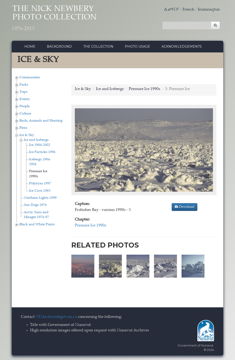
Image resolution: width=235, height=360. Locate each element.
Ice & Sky (27, 135)
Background (59, 46)
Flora (23, 128)
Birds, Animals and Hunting (41, 121)
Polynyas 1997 (40, 183)
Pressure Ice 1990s (144, 89)
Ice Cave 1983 (39, 191)
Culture (25, 113)
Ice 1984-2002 (39, 145)
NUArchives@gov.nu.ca (56, 317)
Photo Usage (137, 46)
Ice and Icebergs (36, 140)
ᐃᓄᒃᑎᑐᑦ (171, 10)
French (188, 10)
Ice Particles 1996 (42, 152)
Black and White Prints (37, 224)
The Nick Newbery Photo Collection (54, 18)
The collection (98, 46)
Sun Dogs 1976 (35, 205)
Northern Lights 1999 (40, 198)
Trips (23, 92)
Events (25, 99)
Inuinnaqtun (209, 10)
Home (29, 46)
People (25, 106)
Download (184, 207)
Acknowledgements (182, 46)
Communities (30, 77)
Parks (24, 85)
